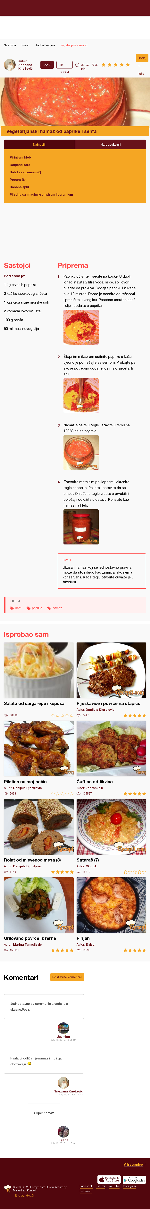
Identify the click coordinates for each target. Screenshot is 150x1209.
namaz (57, 608)
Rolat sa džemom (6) (25, 172)
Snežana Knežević (25, 66)
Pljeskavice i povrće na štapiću (111, 679)
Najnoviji (39, 144)
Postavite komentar (67, 977)
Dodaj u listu (142, 59)
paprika (37, 608)
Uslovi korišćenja (57, 1187)
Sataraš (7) (111, 836)
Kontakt (31, 1190)
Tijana (63, 1140)
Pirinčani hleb (20, 157)
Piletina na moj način (39, 758)
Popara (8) (18, 179)
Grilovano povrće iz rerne (39, 914)
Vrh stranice (133, 1164)
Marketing (19, 1190)
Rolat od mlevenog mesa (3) (39, 836)
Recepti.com (75, 7)
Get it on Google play (134, 1179)
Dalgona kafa (20, 165)
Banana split (19, 187)
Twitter (100, 1186)
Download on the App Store (109, 1179)
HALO (30, 1195)
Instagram (129, 1186)
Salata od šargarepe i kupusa (39, 679)
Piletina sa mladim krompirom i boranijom (41, 194)
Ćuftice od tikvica (111, 758)
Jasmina (63, 1036)
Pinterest (86, 1191)
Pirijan (111, 914)
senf (18, 608)
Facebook (86, 1186)
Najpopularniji (111, 144)
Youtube (114, 1186)
